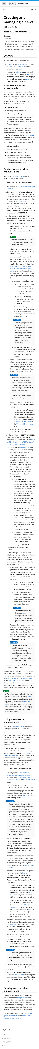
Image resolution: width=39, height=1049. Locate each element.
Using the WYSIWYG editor (23, 422)
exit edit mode (20, 975)
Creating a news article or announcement (19, 44)
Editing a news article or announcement (18, 47)
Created (9, 64)
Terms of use (6, 1038)
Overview (8, 39)
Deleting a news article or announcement (19, 49)
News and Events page (17, 67)
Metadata (13, 924)
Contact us (5, 1035)
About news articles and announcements (20, 41)
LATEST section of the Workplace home (19, 678)
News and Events (14, 680)
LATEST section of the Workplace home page (22, 268)
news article (30, 135)
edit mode (30, 74)
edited (30, 696)
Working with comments (24, 424)
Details (24, 873)
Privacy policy (6, 1042)
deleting (28, 79)
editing (18, 72)
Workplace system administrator (15, 683)
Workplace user (23, 64)
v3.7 (32, 10)
